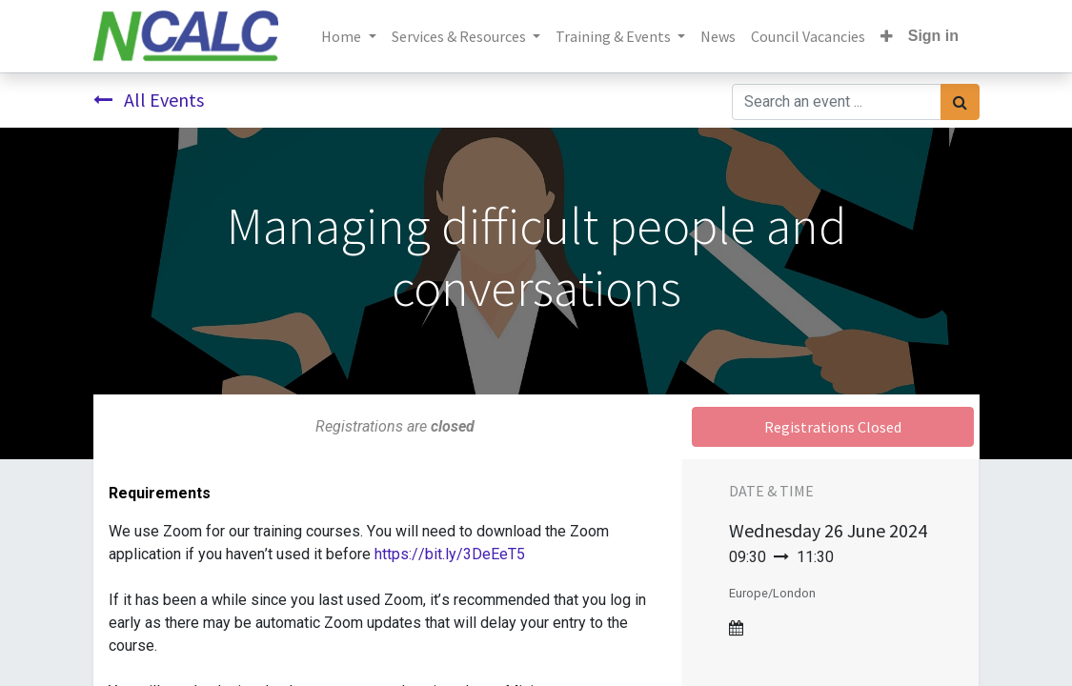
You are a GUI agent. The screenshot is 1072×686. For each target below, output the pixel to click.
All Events (148, 99)
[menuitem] (718, 36)
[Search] (960, 102)
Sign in (933, 36)
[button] (886, 36)
